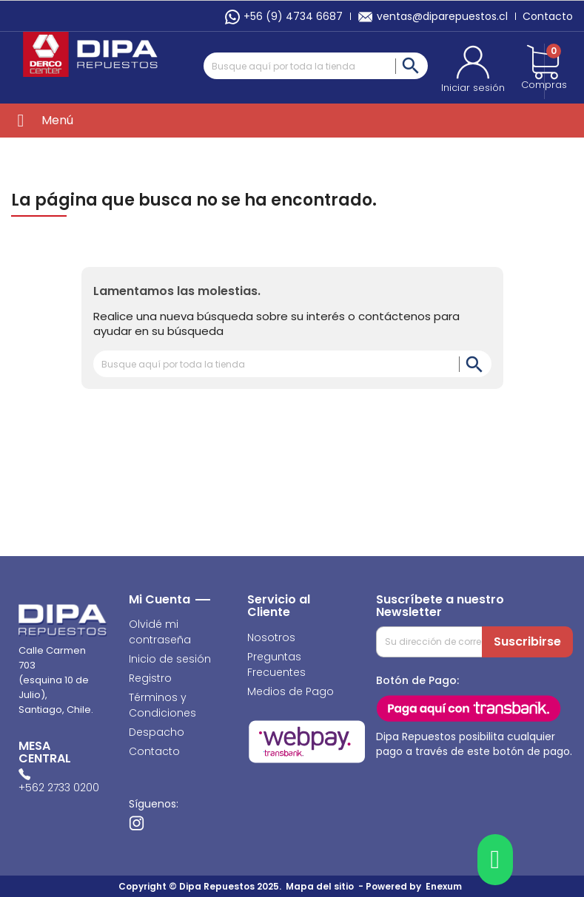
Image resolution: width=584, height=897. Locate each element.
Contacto (548, 16)
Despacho (156, 732)
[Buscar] (316, 66)
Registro (150, 678)
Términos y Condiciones (162, 705)
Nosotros (271, 637)
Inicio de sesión (170, 658)
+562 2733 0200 (59, 787)
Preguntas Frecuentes (276, 664)
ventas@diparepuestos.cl (433, 16)
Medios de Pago (290, 691)
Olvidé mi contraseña (160, 632)
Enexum (446, 886)
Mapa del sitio (319, 886)
